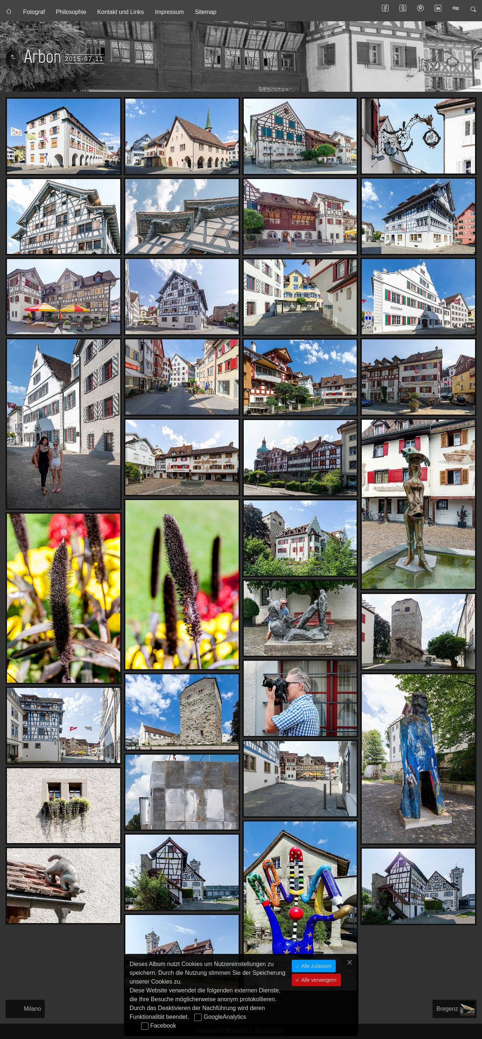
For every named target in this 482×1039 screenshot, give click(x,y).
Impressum (169, 12)
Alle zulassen (315, 966)
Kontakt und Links (120, 12)
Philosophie (71, 12)
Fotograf (34, 12)
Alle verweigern (318, 980)
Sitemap (206, 12)
